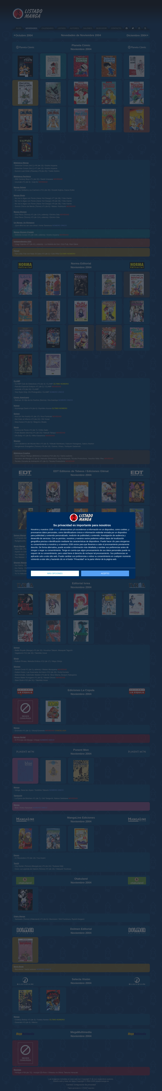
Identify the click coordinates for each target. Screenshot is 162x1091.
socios (57, 529)
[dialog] (81, 545)
